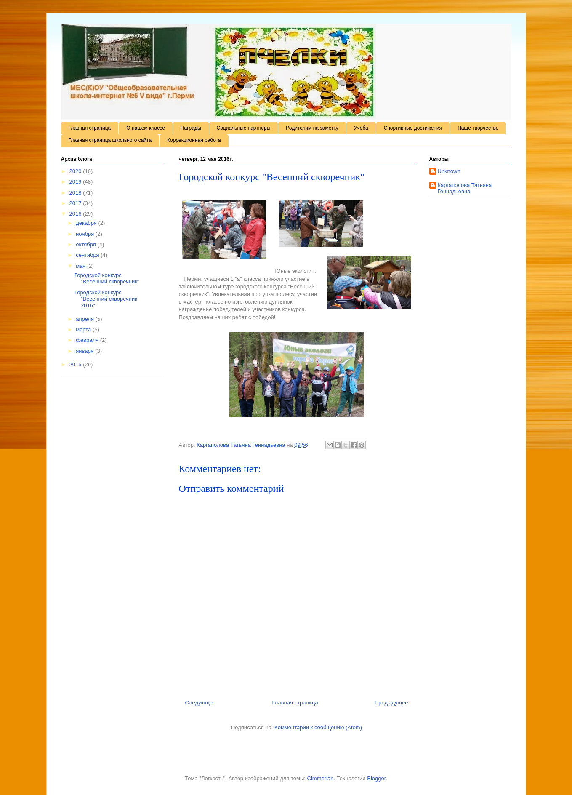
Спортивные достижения (413, 128)
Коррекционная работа (194, 140)
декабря (87, 223)
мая (81, 266)
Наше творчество (478, 128)
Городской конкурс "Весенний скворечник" (106, 278)
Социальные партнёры (244, 128)
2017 (76, 203)
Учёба (361, 128)
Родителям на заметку (312, 128)
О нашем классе (145, 128)
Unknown (449, 171)
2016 (76, 214)
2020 (76, 171)
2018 (76, 192)
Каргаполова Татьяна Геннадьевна (465, 188)
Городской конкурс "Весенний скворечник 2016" (105, 299)
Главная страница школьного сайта (110, 140)
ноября (86, 234)
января (85, 351)
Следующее (200, 702)
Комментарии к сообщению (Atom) (318, 727)
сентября (88, 255)
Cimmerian (320, 778)
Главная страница (90, 128)
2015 (76, 364)
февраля (88, 340)
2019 (76, 182)
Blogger (376, 778)
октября (86, 244)
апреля (86, 319)
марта (84, 329)
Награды (191, 128)
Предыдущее (391, 702)
